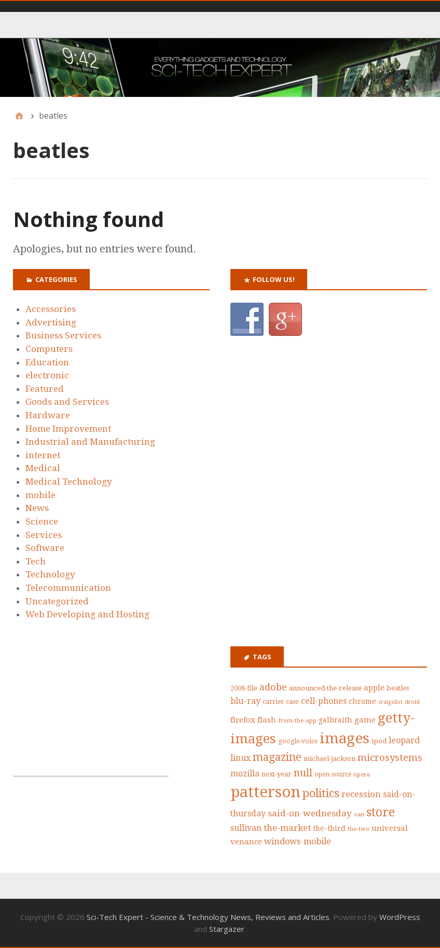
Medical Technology (68, 481)
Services (43, 535)
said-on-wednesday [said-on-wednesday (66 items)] (310, 813)
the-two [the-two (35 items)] (358, 828)
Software (44, 548)
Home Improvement (68, 428)
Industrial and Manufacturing (90, 441)
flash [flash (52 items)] (266, 720)
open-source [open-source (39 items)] (332, 774)
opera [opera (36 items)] (361, 774)
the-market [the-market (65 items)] (287, 828)
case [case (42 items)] (292, 701)
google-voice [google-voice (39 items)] (298, 741)
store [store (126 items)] (380, 812)
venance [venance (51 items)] (246, 841)
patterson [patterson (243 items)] (265, 792)
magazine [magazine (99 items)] (277, 757)
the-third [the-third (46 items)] (329, 828)
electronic (47, 375)
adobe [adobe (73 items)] (273, 687)
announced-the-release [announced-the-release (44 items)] (325, 688)
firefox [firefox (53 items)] (242, 720)
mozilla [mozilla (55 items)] (244, 774)
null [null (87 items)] (303, 773)
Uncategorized (57, 601)
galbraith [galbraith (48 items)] (335, 720)
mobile (40, 495)
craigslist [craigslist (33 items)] (390, 702)
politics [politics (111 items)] (320, 793)
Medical (42, 468)
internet (42, 455)
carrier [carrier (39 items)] (273, 701)
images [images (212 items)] (344, 738)
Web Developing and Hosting (87, 614)
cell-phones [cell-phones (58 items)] (324, 701)
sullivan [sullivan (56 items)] (246, 828)
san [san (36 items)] (359, 814)
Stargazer (226, 929)
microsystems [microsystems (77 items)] (390, 757)
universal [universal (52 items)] (390, 828)
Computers (49, 349)
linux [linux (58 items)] (240, 758)
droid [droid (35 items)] (412, 701)
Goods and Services (67, 402)
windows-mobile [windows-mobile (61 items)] (297, 841)
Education (47, 362)
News (37, 508)
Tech (35, 561)
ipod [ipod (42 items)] (379, 741)
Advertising (50, 322)
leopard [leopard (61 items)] (404, 740)
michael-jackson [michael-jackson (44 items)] (329, 758)
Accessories (50, 309)
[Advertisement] (91, 711)
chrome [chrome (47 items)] (362, 701)
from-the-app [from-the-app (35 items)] (297, 720)
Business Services (63, 335)
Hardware (47, 415)
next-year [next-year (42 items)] (277, 774)
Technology (50, 574)
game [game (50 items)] (365, 720)
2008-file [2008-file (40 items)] (243, 688)
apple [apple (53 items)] (374, 687)
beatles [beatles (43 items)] (398, 688)
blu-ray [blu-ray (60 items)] (245, 701)
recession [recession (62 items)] (361, 794)
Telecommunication (68, 588)
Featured (44, 389)
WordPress (399, 917)
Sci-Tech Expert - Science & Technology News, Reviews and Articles (208, 917)
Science (41, 521)
